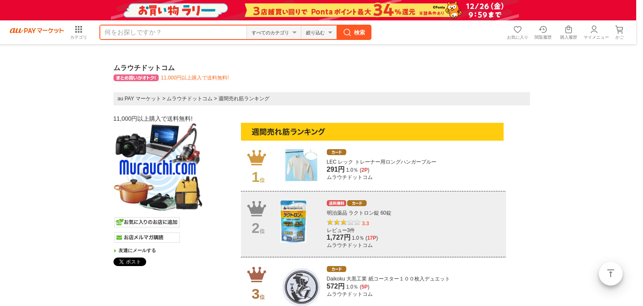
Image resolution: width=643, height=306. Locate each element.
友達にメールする (137, 250)
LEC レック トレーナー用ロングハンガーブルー (381, 162)
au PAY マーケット (139, 99)
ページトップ (611, 274)
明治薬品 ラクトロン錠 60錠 (359, 213)
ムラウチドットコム (189, 99)
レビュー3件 (341, 230)
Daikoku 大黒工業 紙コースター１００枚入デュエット (388, 279)
